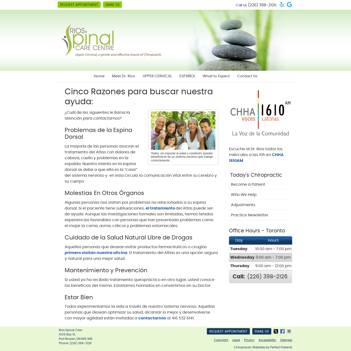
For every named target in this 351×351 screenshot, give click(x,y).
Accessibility (267, 340)
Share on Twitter (276, 331)
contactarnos (152, 318)
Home (99, 76)
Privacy (249, 340)
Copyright (221, 340)
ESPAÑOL (187, 76)
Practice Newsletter (249, 215)
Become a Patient (248, 184)
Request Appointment (79, 5)
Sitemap (286, 340)
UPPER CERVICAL (157, 76)
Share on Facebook (283, 331)
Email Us (112, 5)
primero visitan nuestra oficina (96, 253)
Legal (236, 340)
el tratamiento (161, 208)
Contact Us (247, 76)
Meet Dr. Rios (123, 76)
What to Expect (216, 76)
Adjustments (243, 205)
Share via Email (289, 331)
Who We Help (244, 195)
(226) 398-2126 (262, 5)
